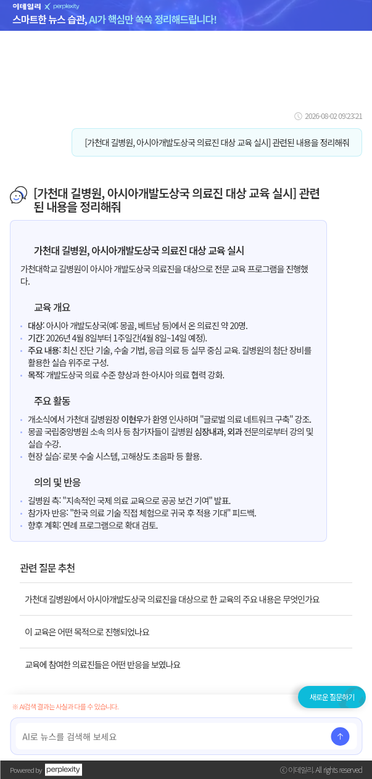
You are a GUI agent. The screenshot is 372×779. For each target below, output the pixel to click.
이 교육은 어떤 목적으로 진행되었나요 (87, 632)
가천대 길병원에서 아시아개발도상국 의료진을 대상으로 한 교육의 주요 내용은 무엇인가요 (172, 599)
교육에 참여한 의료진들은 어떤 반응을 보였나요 (102, 664)
